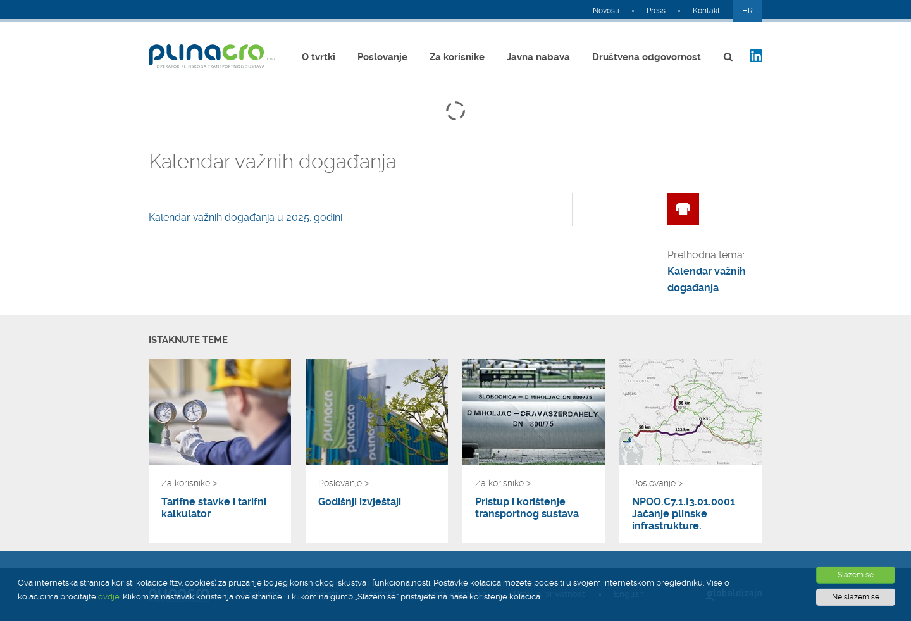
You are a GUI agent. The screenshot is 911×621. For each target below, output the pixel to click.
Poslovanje (382, 57)
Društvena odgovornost (646, 57)
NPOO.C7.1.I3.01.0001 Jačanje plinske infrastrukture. (683, 514)
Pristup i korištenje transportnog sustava (527, 508)
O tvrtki (318, 57)
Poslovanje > (343, 483)
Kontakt (706, 10)
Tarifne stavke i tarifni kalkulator (213, 508)
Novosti (606, 10)
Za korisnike (457, 57)
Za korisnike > (189, 483)
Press (656, 10)
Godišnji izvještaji (359, 502)
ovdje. (109, 596)
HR (747, 10)
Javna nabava (538, 57)
